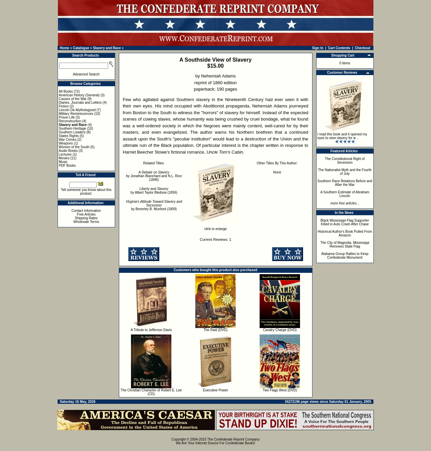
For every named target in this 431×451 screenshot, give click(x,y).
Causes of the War (73, 99)
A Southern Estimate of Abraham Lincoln (344, 194)
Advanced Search (86, 74)
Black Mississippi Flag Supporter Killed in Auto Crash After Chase (345, 222)
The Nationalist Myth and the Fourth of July (345, 171)
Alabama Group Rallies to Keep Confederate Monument (344, 255)
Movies (64, 158)
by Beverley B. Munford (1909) (154, 205)
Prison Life (67, 117)
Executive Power (215, 390)
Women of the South (74, 147)
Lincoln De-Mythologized (77, 110)
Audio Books (68, 151)
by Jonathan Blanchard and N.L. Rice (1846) (154, 176)
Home (64, 48)
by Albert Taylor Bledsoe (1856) (154, 190)
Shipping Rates (86, 218)
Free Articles (86, 214)
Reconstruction (70, 121)
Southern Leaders (72, 132)
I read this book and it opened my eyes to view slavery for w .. (342, 136)
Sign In (317, 48)
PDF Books (67, 165)
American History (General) (79, 95)
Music (63, 162)
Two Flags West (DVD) (280, 390)
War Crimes (67, 139)
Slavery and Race (107, 48)
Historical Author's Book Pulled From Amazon (345, 233)
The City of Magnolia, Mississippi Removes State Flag (344, 244)
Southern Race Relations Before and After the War (345, 183)
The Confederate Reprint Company (233, 439)
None (277, 172)
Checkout (362, 48)
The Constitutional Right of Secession (345, 160)
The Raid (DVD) (215, 330)
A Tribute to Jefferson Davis (151, 330)
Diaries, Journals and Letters (80, 102)
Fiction (64, 106)
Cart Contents (339, 48)
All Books (66, 91)
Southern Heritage (72, 128)
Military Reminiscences (76, 114)
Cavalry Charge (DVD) (280, 330)
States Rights (69, 136)
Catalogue (81, 48)
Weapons (66, 143)
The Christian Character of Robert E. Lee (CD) (151, 392)
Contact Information (86, 211)
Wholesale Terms (86, 222)
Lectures (65, 154)
